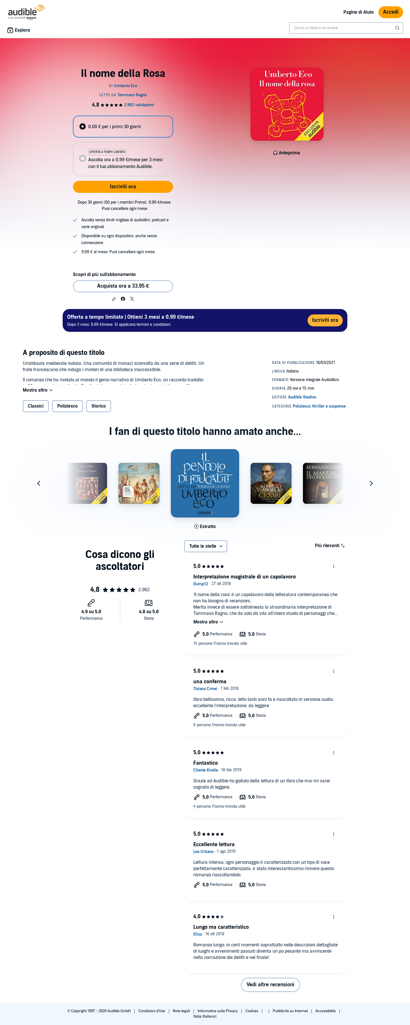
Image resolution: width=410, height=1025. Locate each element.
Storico (98, 411)
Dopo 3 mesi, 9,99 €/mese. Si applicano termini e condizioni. (130, 320)
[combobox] (346, 28)
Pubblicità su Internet (291, 1011)
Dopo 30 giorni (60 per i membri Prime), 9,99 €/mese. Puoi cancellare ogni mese (124, 205)
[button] (114, 299)
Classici (36, 411)
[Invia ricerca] (398, 28)
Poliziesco (67, 411)
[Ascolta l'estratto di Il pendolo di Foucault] (205, 531)
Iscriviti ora (123, 187)
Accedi (391, 12)
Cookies (252, 1011)
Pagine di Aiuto (358, 12)
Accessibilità (326, 1011)
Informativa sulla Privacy (218, 1011)
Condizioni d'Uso (152, 1011)
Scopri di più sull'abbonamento (104, 274)
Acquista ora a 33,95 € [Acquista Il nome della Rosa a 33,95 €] (123, 286)
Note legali (182, 1011)
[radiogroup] (123, 146)
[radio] (123, 127)
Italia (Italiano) (205, 1016)
